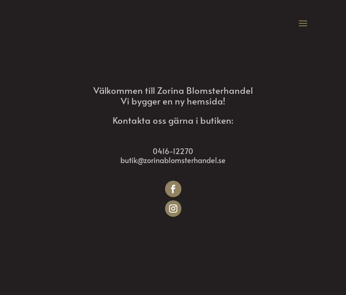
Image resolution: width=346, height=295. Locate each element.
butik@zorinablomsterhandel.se (173, 160)
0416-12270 (173, 151)
